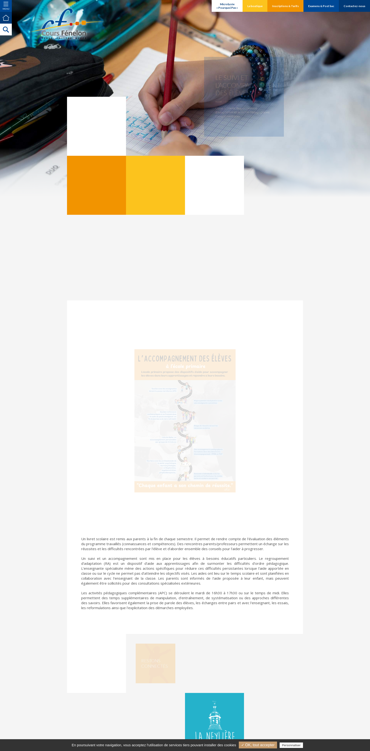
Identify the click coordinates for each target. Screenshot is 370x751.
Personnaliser (291, 745)
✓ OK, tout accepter (258, 745)
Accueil (221, 101)
